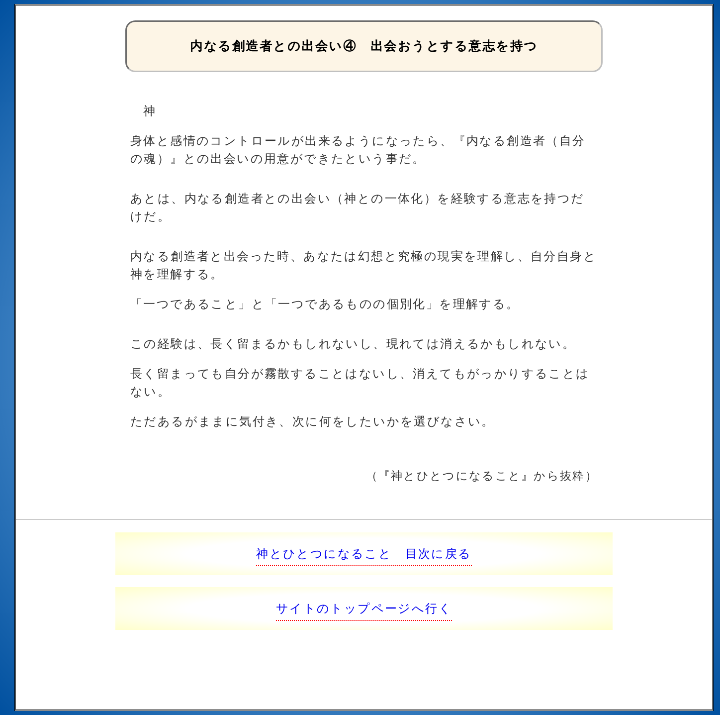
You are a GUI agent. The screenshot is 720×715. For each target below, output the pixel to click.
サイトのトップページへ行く (364, 608)
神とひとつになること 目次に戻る (363, 553)
